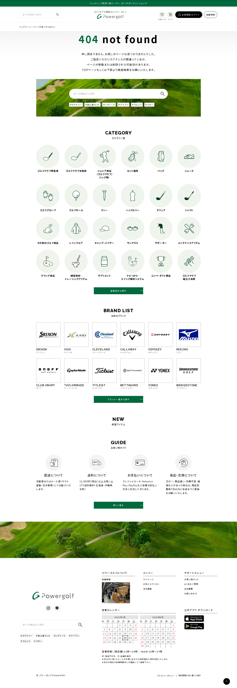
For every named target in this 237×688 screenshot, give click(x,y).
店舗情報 (210, 15)
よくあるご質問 (191, 590)
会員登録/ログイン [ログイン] (191, 15)
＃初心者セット (95, 106)
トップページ (25, 28)
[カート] (170, 15)
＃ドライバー (77, 106)
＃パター (159, 106)
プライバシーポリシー (160, 682)
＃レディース (114, 106)
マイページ (148, 585)
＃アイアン (130, 106)
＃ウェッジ (145, 106)
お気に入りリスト (151, 590)
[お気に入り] (162, 15)
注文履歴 (147, 594)
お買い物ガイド (191, 585)
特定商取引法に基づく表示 (188, 682)
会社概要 (188, 594)
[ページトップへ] (226, 681)
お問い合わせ (190, 599)
